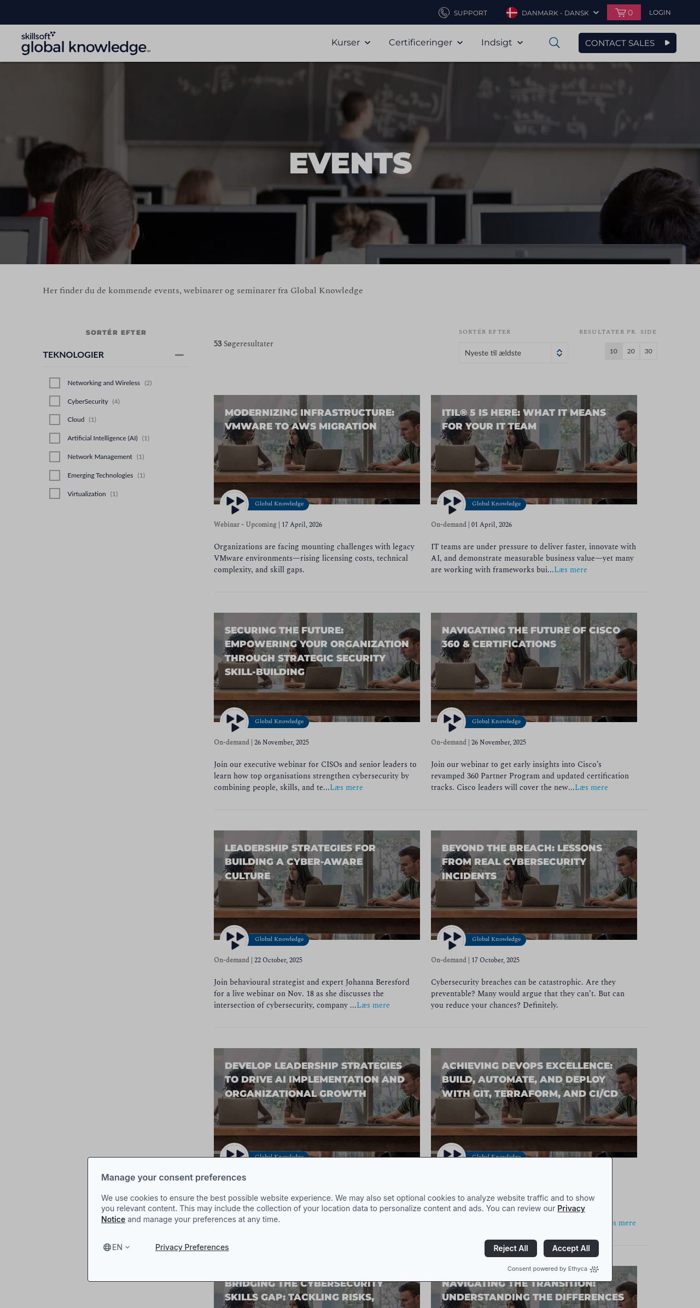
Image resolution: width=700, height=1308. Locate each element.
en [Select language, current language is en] (117, 1247)
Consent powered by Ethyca (553, 1268)
